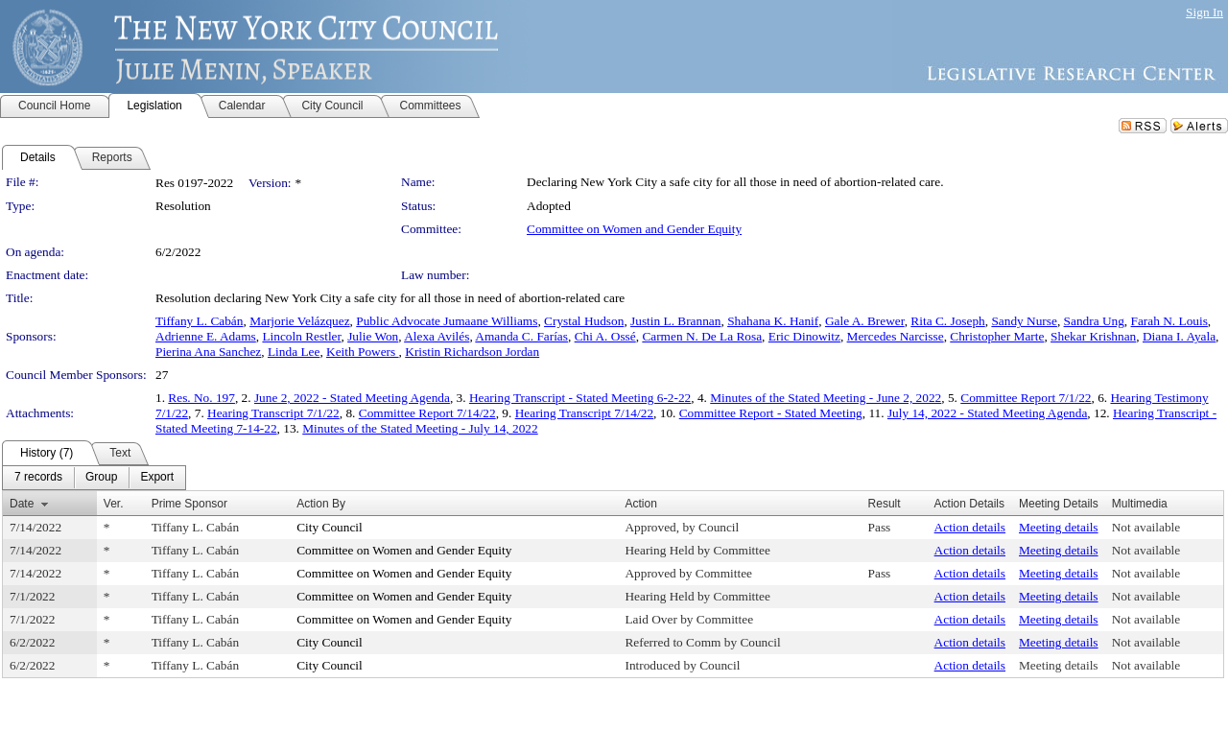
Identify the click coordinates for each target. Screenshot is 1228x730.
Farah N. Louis (1169, 321)
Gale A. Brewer (865, 321)
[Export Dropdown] (157, 477)
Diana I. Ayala (1179, 336)
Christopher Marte (997, 336)
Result (884, 503)
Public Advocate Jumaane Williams (446, 321)
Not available (1146, 527)
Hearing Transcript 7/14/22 (584, 413)
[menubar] (94, 477)
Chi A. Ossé (605, 336)
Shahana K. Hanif (772, 321)
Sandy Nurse (1023, 321)
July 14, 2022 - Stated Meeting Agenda (987, 413)
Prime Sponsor (189, 503)
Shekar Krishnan (1093, 336)
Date (22, 503)
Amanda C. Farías (521, 336)
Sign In (1204, 12)
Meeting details (1058, 527)
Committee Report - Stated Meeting (770, 413)
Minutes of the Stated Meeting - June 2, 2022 (825, 397)
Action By (320, 503)
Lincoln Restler (301, 336)
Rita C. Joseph (947, 321)
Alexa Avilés (436, 336)
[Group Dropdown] (101, 477)
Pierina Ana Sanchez (208, 351)
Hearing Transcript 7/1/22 (273, 413)
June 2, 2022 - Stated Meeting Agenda (352, 397)
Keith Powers (362, 351)
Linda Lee (293, 351)
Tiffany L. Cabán (199, 321)
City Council (329, 527)
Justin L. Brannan (675, 321)
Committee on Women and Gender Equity (634, 229)
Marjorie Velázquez (299, 321)
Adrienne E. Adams (205, 336)
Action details (969, 527)
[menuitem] (38, 477)
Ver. (114, 503)
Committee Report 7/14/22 (427, 413)
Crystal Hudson (584, 321)
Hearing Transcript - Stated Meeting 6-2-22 (580, 397)
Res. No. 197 (201, 397)
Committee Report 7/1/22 (1025, 397)
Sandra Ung (1094, 321)
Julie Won (372, 336)
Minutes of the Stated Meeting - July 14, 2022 (419, 428)
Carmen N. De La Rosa (702, 336)
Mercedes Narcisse (895, 336)
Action (640, 503)
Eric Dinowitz (804, 336)
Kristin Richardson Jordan (472, 351)
